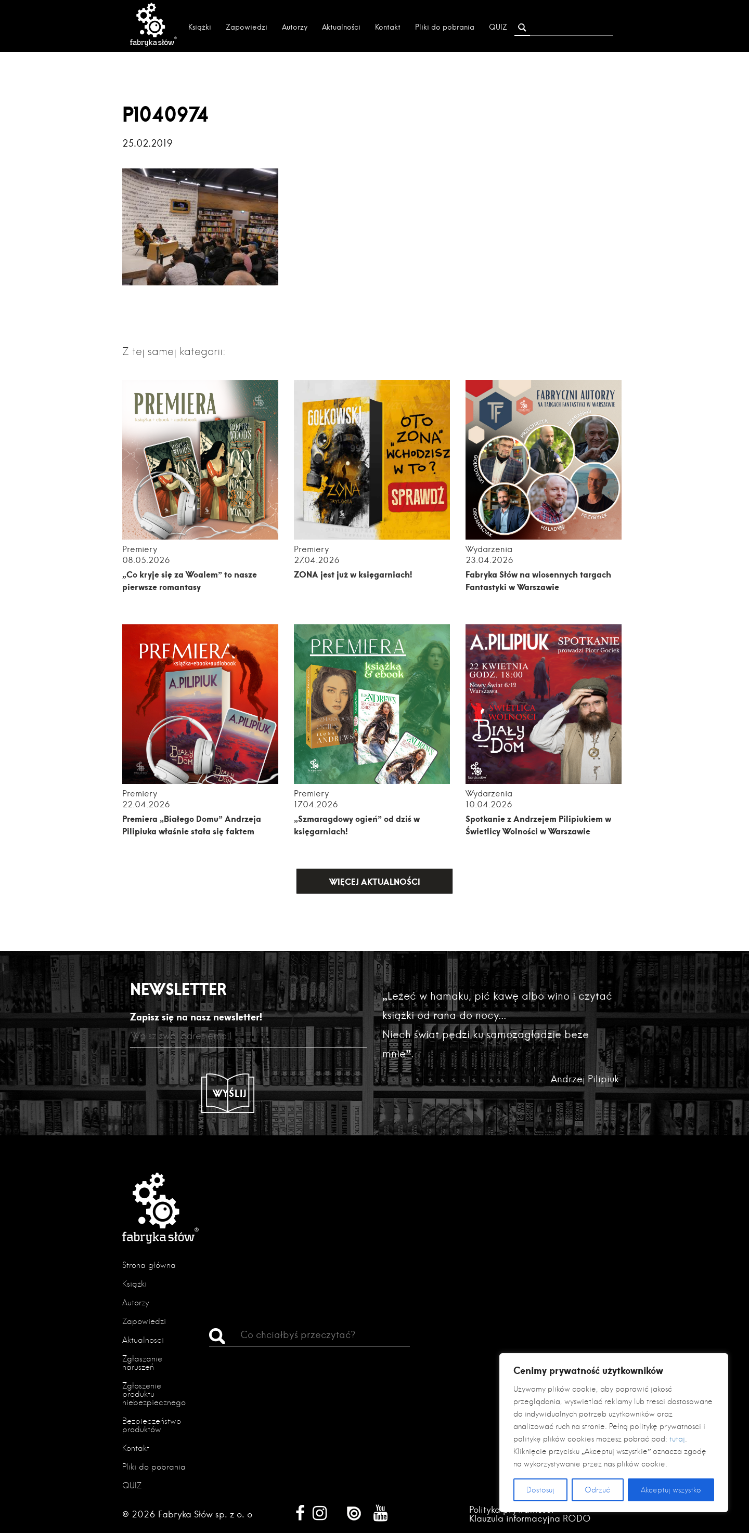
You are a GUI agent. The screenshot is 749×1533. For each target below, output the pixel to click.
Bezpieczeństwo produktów (151, 1425)
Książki (199, 27)
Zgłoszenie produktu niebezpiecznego (154, 1394)
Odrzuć (597, 1490)
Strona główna (149, 1265)
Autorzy (294, 27)
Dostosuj (540, 1490)
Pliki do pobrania (444, 27)
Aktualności (341, 27)
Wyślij (230, 1093)
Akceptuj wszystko (671, 1490)
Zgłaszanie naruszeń (142, 1363)
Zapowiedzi (246, 27)
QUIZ (498, 27)
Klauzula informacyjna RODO (530, 1518)
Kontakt (388, 27)
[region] (613, 1432)
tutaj (677, 1439)
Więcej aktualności (374, 881)
